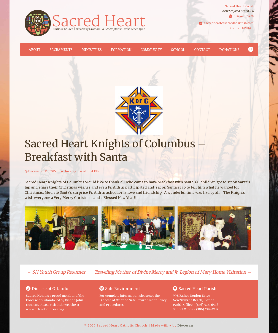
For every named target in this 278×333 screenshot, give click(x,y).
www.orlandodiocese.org (45, 309)
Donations (229, 50)
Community (151, 50)
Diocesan (185, 325)
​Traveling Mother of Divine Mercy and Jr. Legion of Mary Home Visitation (172, 272)
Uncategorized (75, 171)
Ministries (92, 50)
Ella (96, 171)
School (178, 50)
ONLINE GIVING (241, 28)
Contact (202, 50)
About (34, 50)
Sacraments (61, 50)
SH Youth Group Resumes (56, 272)
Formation (121, 50)
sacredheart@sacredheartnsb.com (229, 23)
